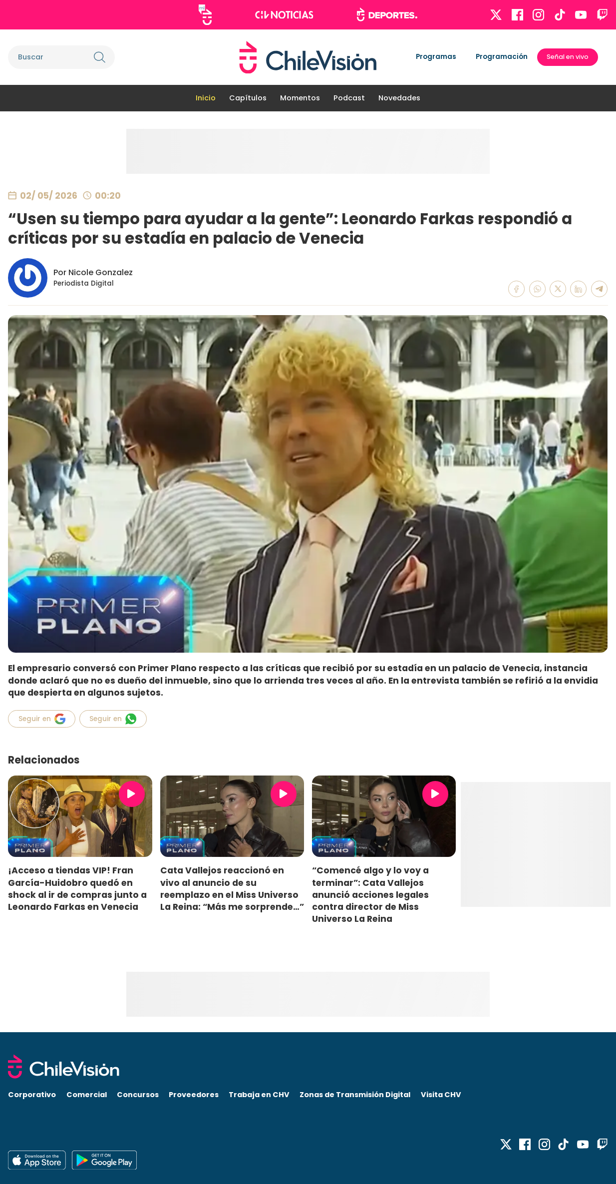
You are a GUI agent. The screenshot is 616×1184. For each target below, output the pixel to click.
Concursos (138, 1095)
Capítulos (248, 98)
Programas (436, 56)
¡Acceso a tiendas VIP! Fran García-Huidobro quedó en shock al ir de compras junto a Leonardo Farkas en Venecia (77, 888)
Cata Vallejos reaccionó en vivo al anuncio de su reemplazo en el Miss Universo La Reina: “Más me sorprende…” (232, 888)
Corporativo (32, 1095)
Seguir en (41, 719)
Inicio (206, 98)
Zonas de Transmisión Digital (355, 1095)
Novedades (399, 98)
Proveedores (194, 1095)
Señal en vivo (568, 56)
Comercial (86, 1095)
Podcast (349, 98)
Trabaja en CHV (259, 1095)
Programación (502, 56)
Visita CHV (441, 1095)
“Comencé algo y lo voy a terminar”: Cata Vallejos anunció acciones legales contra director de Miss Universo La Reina (370, 894)
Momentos (300, 98)
